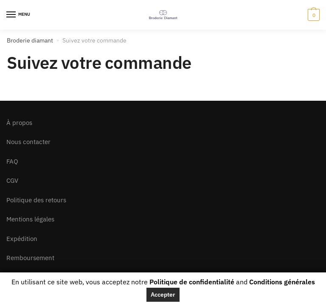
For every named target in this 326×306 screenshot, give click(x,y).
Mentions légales (30, 219)
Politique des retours (36, 200)
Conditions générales (282, 282)
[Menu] (19, 14)
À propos (19, 123)
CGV (12, 180)
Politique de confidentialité (191, 282)
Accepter (163, 294)
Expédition (21, 239)
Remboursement (30, 258)
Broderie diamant (30, 40)
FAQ (12, 161)
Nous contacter (28, 142)
